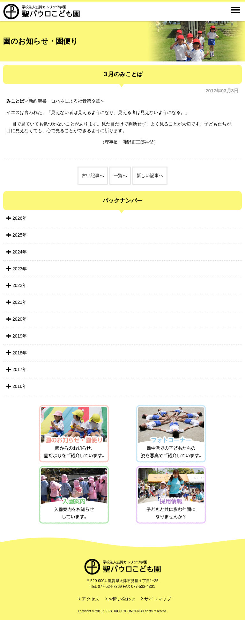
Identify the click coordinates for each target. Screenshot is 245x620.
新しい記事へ (150, 175)
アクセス (91, 599)
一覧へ (120, 175)
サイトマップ (157, 599)
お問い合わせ (121, 599)
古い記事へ (93, 175)
